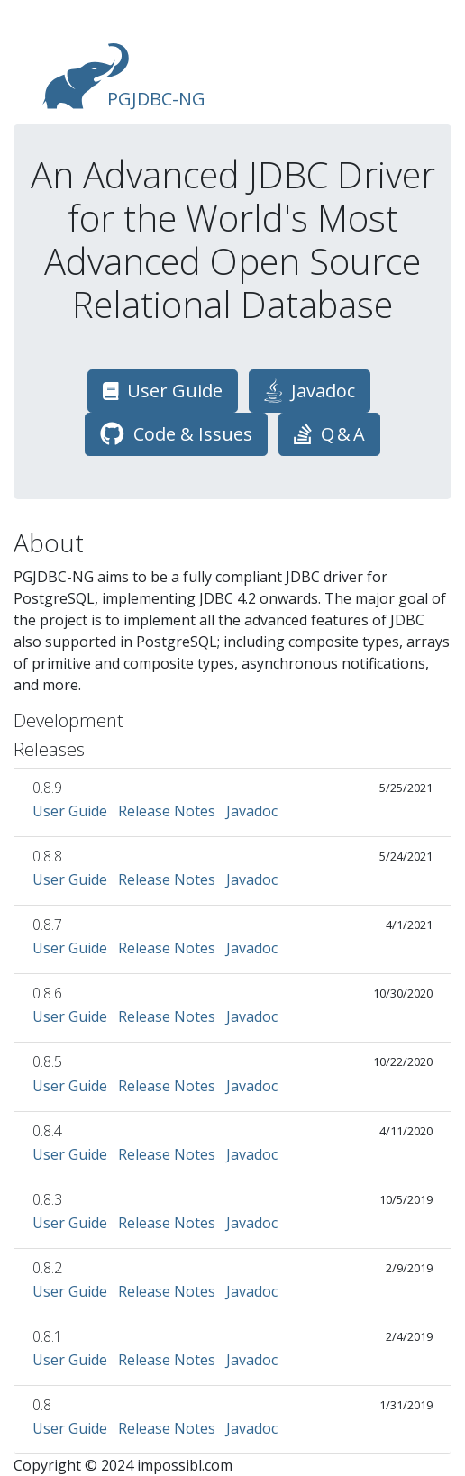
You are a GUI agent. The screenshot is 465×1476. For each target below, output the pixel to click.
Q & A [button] (329, 434)
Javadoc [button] (309, 390)
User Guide (69, 811)
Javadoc (252, 811)
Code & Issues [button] (176, 434)
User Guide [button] (163, 390)
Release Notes (166, 811)
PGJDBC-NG (123, 77)
